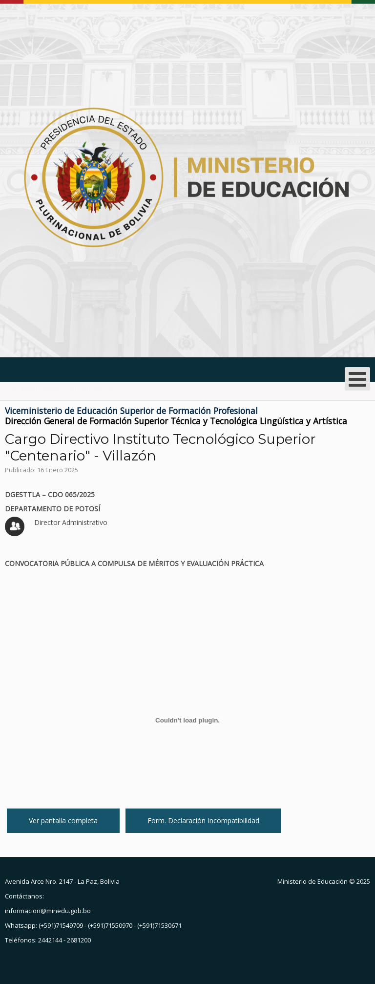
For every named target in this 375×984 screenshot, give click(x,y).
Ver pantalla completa (63, 820)
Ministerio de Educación (312, 881)
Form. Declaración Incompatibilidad (203, 820)
